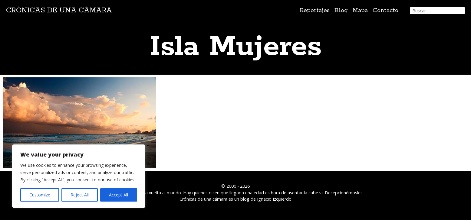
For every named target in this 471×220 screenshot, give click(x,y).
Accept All (118, 195)
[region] (78, 176)
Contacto (385, 10)
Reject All (80, 195)
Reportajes (315, 10)
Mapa (360, 10)
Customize (39, 195)
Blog (341, 10)
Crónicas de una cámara (59, 10)
